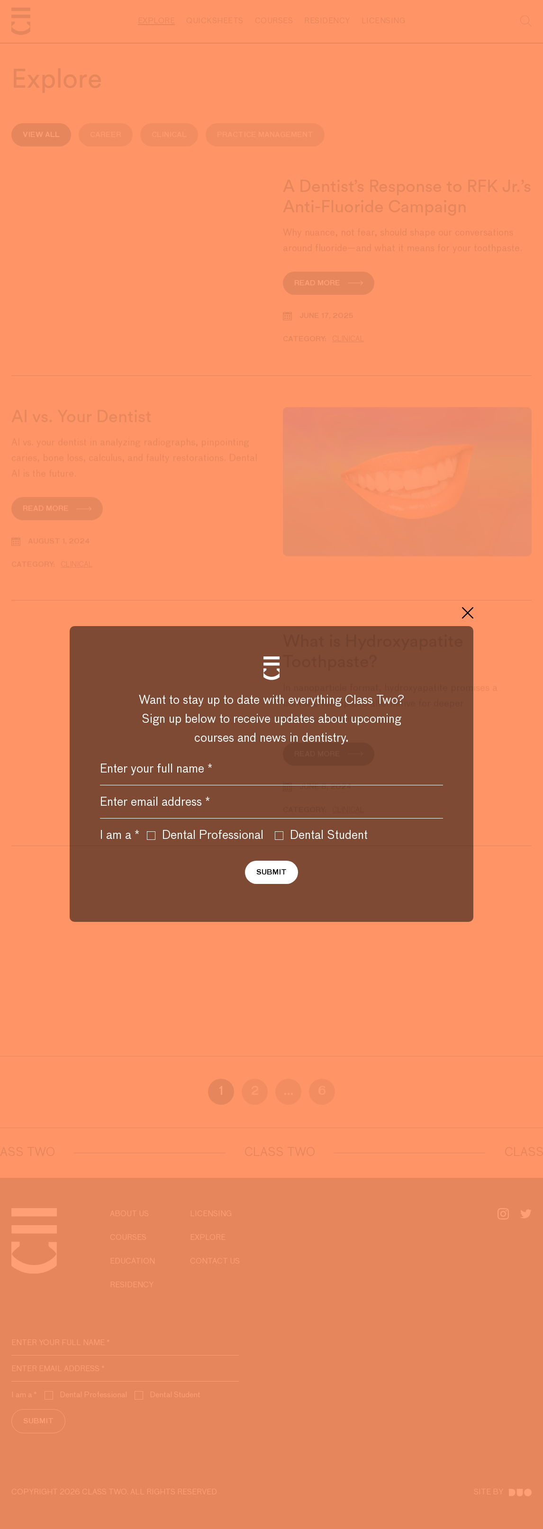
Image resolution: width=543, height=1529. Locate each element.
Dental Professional (205, 836)
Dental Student (321, 836)
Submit (271, 872)
